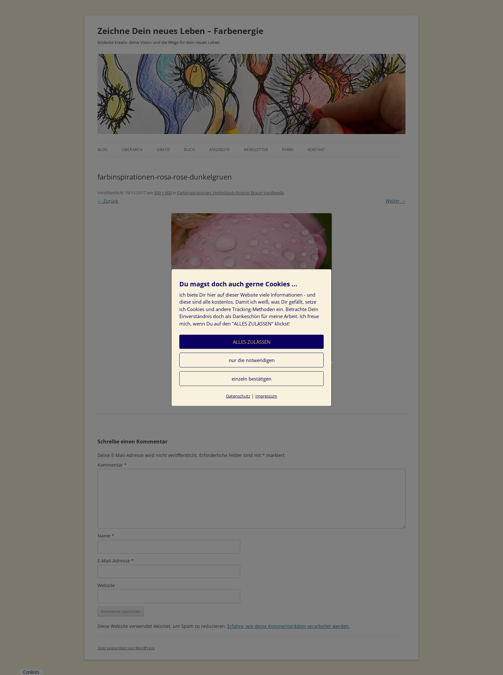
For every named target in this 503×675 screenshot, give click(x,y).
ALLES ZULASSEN (251, 342)
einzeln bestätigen (251, 378)
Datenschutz (238, 396)
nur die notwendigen (252, 360)
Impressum (266, 396)
